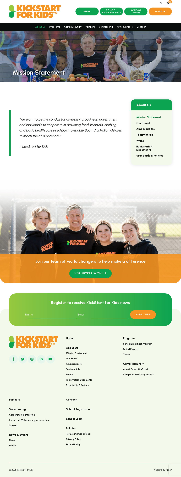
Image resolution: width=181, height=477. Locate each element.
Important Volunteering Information (29, 420)
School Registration (111, 11)
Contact (141, 27)
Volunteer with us (90, 273)
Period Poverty (131, 349)
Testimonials (144, 134)
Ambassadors (145, 128)
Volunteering (106, 27)
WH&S (140, 140)
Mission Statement (148, 117)
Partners (90, 27)
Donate (160, 11)
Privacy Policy (73, 439)
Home (70, 338)
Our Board (143, 123)
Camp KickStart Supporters (138, 374)
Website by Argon (163, 470)
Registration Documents (144, 148)
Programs (54, 27)
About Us (40, 27)
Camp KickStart (73, 27)
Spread (13, 425)
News (12, 440)
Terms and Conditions (78, 434)
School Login (135, 11)
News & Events (125, 27)
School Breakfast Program (137, 344)
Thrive (126, 354)
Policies (71, 428)
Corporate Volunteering (22, 415)
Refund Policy (73, 444)
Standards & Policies (149, 155)
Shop (87, 11)
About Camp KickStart (135, 369)
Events (13, 445)
